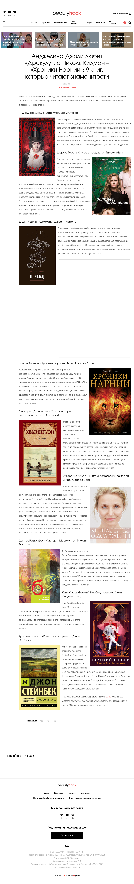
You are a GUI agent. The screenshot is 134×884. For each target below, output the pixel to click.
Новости (93, 22)
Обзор (73, 90)
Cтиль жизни (69, 22)
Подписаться (67, 837)
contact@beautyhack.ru (69, 869)
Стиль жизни (63, 90)
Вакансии (85, 795)
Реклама (71, 795)
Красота (25, 22)
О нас (47, 795)
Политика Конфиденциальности (49, 800)
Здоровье (37, 22)
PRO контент (107, 22)
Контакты (58, 795)
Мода (82, 22)
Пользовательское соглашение (85, 800)
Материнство (52, 22)
